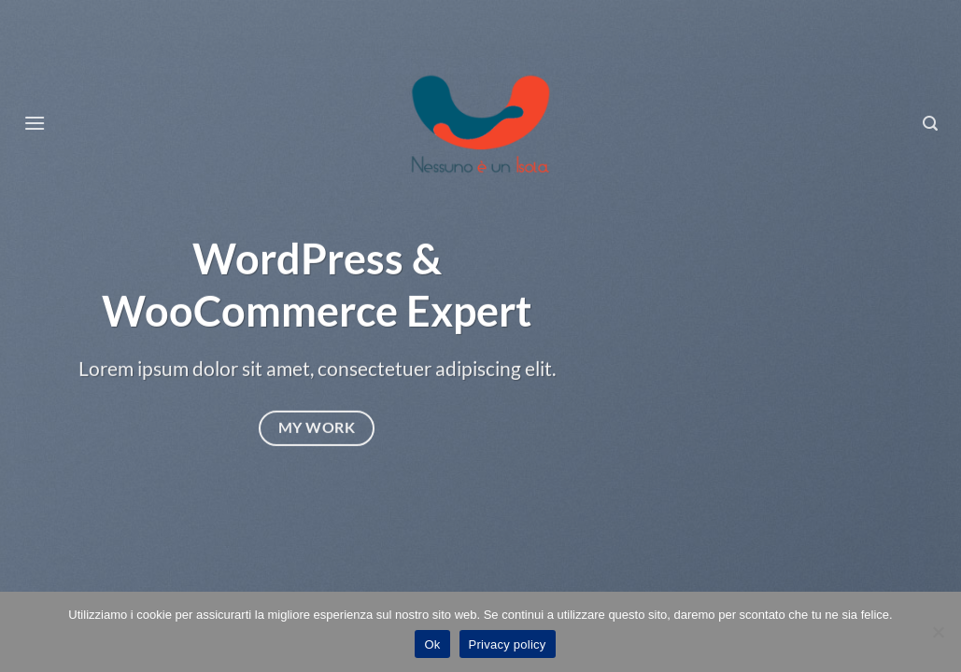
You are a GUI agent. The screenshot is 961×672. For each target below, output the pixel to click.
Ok (432, 644)
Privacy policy (507, 644)
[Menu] (34, 122)
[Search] (930, 124)
